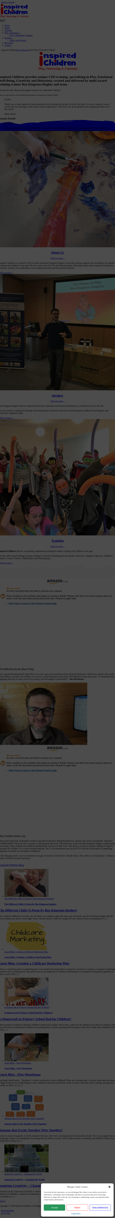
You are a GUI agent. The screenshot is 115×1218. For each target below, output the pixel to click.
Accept (54, 1207)
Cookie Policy (76, 1213)
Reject (77, 1207)
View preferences (100, 1207)
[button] (109, 1186)
